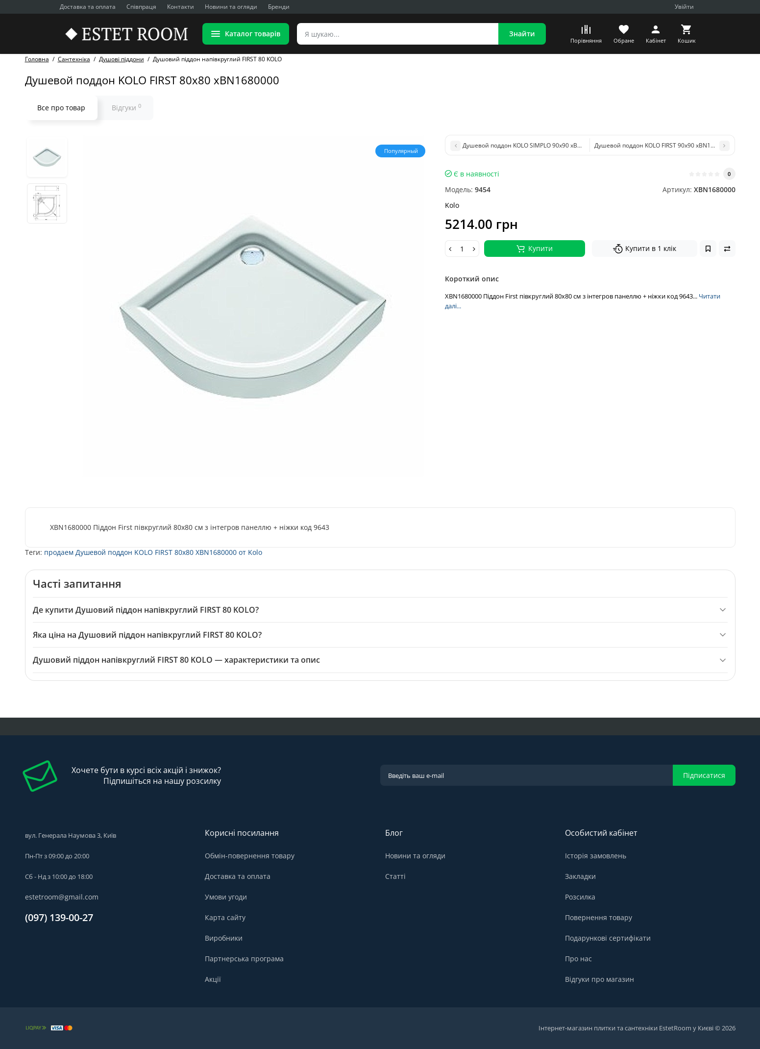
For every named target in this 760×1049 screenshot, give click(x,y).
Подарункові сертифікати (608, 938)
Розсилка (580, 896)
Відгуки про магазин (599, 979)
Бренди (279, 6)
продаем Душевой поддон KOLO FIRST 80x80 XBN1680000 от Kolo (153, 552)
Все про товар (61, 107)
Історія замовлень (595, 855)
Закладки (580, 876)
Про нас (578, 958)
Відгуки (126, 107)
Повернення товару (598, 917)
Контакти (180, 6)
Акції (213, 979)
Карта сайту (225, 917)
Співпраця (141, 6)
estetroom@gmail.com (61, 896)
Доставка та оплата (88, 6)
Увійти (684, 6)
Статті (395, 876)
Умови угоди (226, 896)
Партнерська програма (244, 958)
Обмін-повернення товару (249, 855)
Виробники (224, 938)
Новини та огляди (231, 6)
